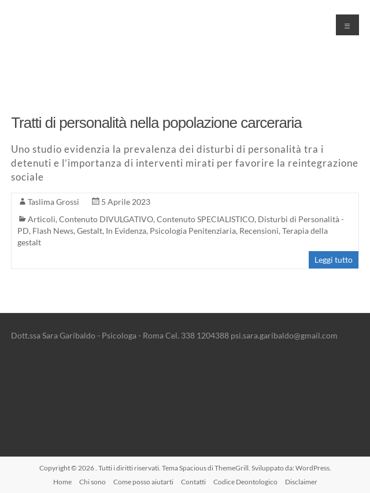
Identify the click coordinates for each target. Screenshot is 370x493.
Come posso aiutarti (143, 481)
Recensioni (259, 231)
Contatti (193, 481)
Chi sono (92, 481)
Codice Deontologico (245, 481)
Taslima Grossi (53, 202)
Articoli (42, 219)
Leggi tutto (333, 259)
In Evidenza (126, 231)
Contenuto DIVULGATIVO (106, 219)
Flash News (52, 231)
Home (62, 481)
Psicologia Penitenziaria (193, 231)
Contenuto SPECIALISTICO (205, 219)
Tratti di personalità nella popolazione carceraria (156, 122)
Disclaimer (301, 481)
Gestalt (89, 231)
